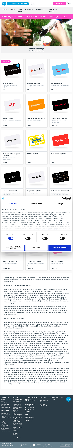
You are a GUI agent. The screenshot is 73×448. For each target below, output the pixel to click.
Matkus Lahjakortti (17, 414)
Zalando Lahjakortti (17, 407)
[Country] (38, 445)
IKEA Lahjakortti (17, 404)
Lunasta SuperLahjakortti (18, 3)
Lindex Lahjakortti (17, 405)
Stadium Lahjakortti (17, 417)
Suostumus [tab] (13, 204)
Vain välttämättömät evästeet (13, 247)
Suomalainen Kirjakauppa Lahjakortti (16, 433)
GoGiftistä (27, 420)
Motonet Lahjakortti (17, 403)
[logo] (3, 4)
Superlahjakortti (13, 322)
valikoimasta (23, 295)
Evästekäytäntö (29, 419)
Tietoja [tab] (60, 204)
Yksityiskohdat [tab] (36, 204)
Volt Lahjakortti (16, 416)
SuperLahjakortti (17, 401)
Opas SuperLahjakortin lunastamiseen (5, 403)
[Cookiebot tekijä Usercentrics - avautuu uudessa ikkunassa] (63, 198)
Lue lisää (64, 17)
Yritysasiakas (28, 422)
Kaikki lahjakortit (17, 437)
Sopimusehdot (28, 416)
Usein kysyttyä (65, 445)
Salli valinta (36, 248)
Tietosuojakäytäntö (29, 417)
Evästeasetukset (7, 445)
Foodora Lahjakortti (17, 423)
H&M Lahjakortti (17, 418)
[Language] (25, 445)
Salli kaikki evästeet (59, 248)
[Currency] (49, 445)
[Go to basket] (68, 3)
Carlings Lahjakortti (17, 424)
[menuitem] (8, 9)
